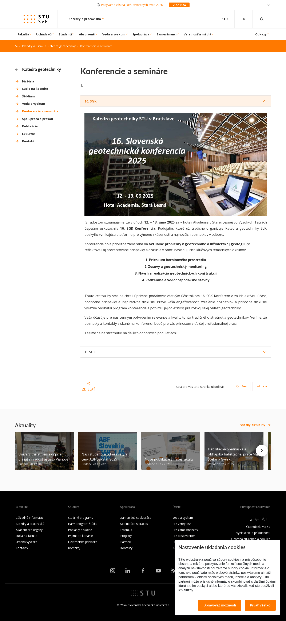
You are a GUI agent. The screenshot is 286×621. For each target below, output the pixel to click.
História (28, 81)
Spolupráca (140, 34)
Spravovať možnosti (219, 605)
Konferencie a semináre (40, 111)
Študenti (65, 34)
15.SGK (90, 351)
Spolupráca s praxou (37, 119)
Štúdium (28, 96)
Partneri (125, 542)
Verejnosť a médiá (197, 34)
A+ (257, 519)
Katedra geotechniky (62, 46)
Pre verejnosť (181, 524)
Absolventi (87, 34)
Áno (241, 386)
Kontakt (28, 141)
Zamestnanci (166, 34)
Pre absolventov (183, 536)
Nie (262, 386)
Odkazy (261, 34)
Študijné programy (80, 518)
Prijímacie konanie (80, 536)
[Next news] (262, 451)
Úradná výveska (26, 542)
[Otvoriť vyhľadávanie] (262, 19)
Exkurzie (28, 134)
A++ (266, 519)
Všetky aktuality (252, 425)
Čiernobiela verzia (258, 527)
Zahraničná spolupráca (135, 518)
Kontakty (22, 548)
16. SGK (90, 101)
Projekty (126, 536)
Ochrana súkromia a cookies (250, 539)
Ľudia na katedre (35, 89)
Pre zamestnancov (185, 530)
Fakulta (23, 34)
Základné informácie (30, 518)
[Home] (16, 46)
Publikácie (30, 126)
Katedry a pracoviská (85, 19)
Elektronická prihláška (82, 542)
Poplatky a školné (80, 530)
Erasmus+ (127, 530)
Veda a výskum (113, 34)
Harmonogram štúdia (82, 524)
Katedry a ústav (32, 46)
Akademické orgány (29, 530)
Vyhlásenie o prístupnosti (253, 533)
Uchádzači (44, 34)
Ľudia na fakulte (26, 536)
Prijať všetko (260, 605)
